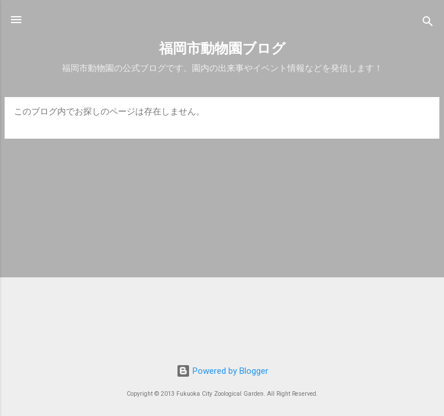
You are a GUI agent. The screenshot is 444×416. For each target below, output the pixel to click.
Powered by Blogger (222, 371)
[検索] (428, 23)
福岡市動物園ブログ (222, 48)
